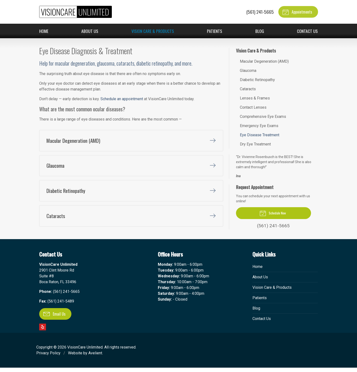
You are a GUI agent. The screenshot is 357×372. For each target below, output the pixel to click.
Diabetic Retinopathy (257, 79)
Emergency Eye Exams (259, 125)
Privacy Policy (48, 357)
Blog (259, 31)
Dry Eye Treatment (255, 144)
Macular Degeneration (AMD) (264, 61)
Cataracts (248, 89)
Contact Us (307, 31)
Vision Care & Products (152, 31)
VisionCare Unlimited (85, 351)
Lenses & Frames (255, 98)
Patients (214, 31)
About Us (89, 31)
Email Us (54, 318)
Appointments (297, 11)
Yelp (42, 331)
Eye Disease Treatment (259, 135)
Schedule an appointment (121, 99)
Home (43, 31)
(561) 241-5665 (259, 11)
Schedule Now (272, 213)
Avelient (95, 357)
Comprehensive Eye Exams (263, 116)
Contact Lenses (253, 107)
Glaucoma (248, 70)
